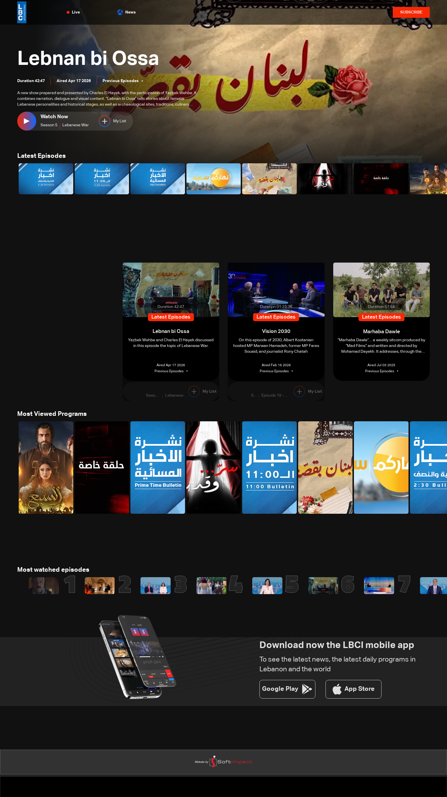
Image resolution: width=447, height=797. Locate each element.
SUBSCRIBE (411, 12)
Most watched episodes (53, 570)
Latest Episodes (41, 156)
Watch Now (54, 116)
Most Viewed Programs (52, 414)
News (126, 12)
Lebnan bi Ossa (90, 59)
